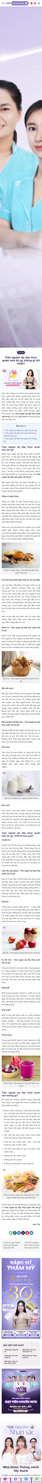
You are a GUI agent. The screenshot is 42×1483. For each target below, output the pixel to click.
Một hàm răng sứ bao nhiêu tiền (11, 1362)
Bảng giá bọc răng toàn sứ (29, 1356)
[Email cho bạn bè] (23, 1233)
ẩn (24, 426)
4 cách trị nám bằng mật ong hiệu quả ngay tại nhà (11, 1245)
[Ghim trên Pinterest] (27, 1233)
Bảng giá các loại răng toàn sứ (29, 1350)
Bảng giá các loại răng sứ (11, 1356)
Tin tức (21, 353)
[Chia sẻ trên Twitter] (19, 1233)
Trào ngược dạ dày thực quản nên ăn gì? (20, 430)
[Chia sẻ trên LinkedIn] (31, 1233)
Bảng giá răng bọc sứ (11, 1350)
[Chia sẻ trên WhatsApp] (11, 1233)
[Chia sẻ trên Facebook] (15, 1233)
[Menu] (39, 3)
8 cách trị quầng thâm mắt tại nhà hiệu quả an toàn (31, 1245)
